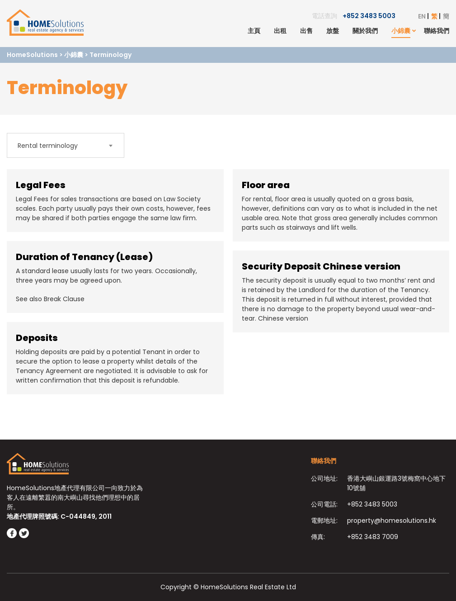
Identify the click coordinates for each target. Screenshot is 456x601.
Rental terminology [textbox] (48, 145)
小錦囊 (400, 30)
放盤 (332, 30)
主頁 (254, 30)
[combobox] (65, 145)
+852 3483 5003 (369, 15)
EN (422, 16)
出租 (280, 30)
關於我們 (365, 30)
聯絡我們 (436, 30)
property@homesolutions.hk (391, 520)
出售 (306, 30)
